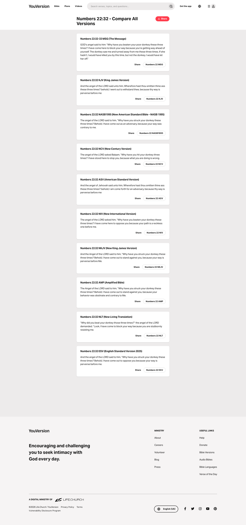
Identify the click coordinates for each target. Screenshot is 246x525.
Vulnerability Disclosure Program (45, 510)
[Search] (127, 6)
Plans (67, 6)
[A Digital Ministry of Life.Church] (123, 498)
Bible (56, 6)
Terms (80, 507)
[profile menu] (211, 6)
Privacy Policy (67, 507)
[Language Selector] (199, 6)
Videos (78, 6)
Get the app (185, 6)
